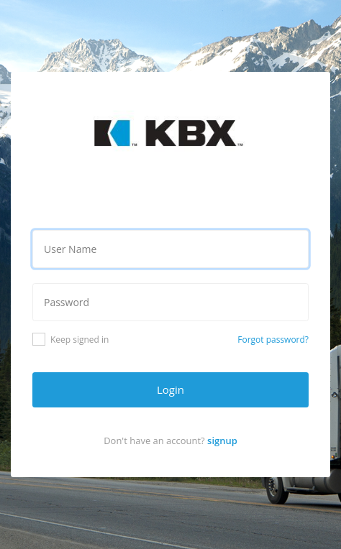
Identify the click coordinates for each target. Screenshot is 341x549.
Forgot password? (273, 339)
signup (222, 440)
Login (170, 389)
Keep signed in (70, 339)
